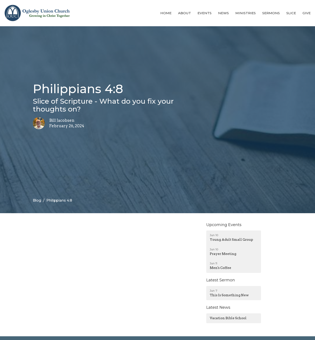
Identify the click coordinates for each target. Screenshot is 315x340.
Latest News (218, 307)
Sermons (271, 13)
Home (166, 13)
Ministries (245, 13)
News (223, 13)
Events (205, 13)
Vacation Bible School (228, 318)
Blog (37, 200)
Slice (291, 13)
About (184, 13)
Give (307, 13)
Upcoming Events (224, 224)
